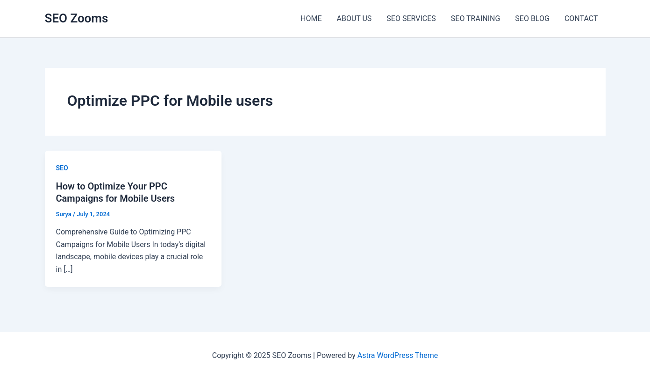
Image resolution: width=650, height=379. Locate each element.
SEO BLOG (532, 18)
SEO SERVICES (411, 18)
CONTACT (581, 18)
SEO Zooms (76, 18)
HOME (310, 18)
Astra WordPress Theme (397, 355)
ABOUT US (353, 18)
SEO (62, 168)
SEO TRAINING (475, 18)
